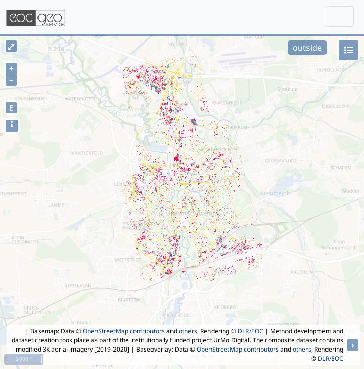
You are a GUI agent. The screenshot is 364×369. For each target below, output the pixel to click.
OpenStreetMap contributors (124, 330)
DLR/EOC (250, 330)
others (188, 330)
